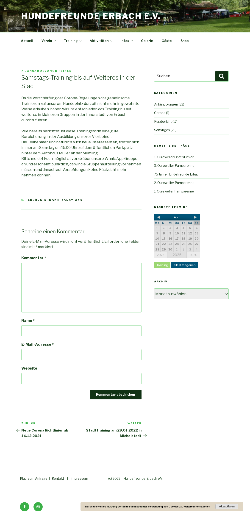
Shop (185, 41)
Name (28, 320)
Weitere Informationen (196, 506)
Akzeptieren (227, 506)
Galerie (147, 41)
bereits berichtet (44, 131)
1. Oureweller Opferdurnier (174, 157)
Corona (159, 113)
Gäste (167, 41)
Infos (127, 41)
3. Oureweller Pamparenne (174, 165)
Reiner (65, 70)
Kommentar (33, 258)
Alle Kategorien (184, 265)
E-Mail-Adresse (37, 344)
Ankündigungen (43, 200)
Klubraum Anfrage (33, 478)
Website (29, 368)
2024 (160, 255)
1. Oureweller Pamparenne (174, 191)
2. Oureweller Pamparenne (174, 183)
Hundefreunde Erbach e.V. (91, 16)
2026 (193, 255)
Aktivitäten (101, 41)
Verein (49, 41)
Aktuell (27, 41)
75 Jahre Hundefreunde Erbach (177, 174)
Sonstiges (72, 200)
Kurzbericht (163, 121)
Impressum (79, 478)
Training (73, 41)
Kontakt (58, 478)
